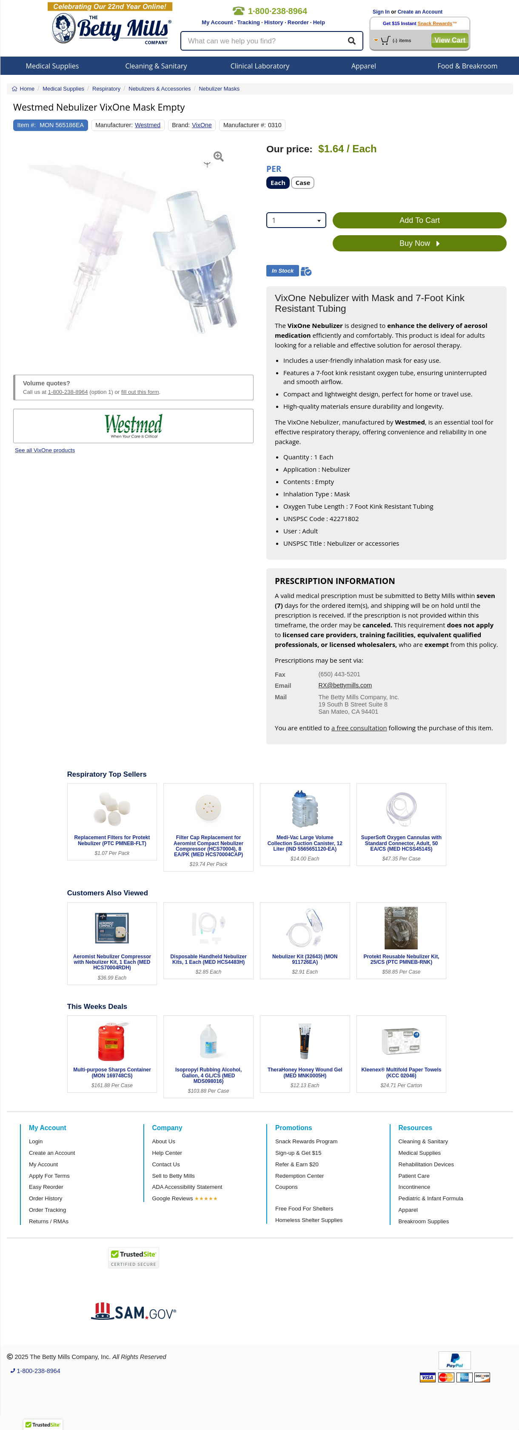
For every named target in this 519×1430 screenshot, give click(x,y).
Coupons (286, 1187)
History (273, 22)
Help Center (167, 1153)
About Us (163, 1141)
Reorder (298, 22)
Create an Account (420, 12)
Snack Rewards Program (306, 1141)
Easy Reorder (46, 1187)
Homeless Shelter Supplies (308, 1220)
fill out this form (140, 392)
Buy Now (419, 243)
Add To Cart (419, 220)
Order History (45, 1198)
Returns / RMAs (48, 1221)
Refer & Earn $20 (297, 1164)
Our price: (289, 149)
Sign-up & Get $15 (298, 1153)
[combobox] (296, 220)
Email (283, 685)
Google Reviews (172, 1198)
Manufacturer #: (244, 125)
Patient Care (414, 1176)
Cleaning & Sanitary (156, 66)
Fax (280, 674)
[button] (21, 249)
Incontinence (415, 1187)
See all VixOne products (45, 450)
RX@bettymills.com (345, 685)
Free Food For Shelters (304, 1208)
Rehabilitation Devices (426, 1164)
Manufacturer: (114, 125)
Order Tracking (47, 1210)
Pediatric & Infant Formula (431, 1198)
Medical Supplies (52, 66)
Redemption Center (299, 1176)
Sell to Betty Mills (173, 1176)
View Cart (449, 40)
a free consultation (359, 728)
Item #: (26, 125)
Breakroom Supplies (424, 1221)
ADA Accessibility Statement (187, 1187)
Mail (281, 697)
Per (273, 168)
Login (36, 1141)
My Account (217, 22)
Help (319, 22)
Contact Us (166, 1164)
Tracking (248, 22)
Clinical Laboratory (260, 66)
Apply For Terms (49, 1176)
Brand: (181, 125)
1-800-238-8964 (68, 392)
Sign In (381, 12)
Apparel (363, 66)
